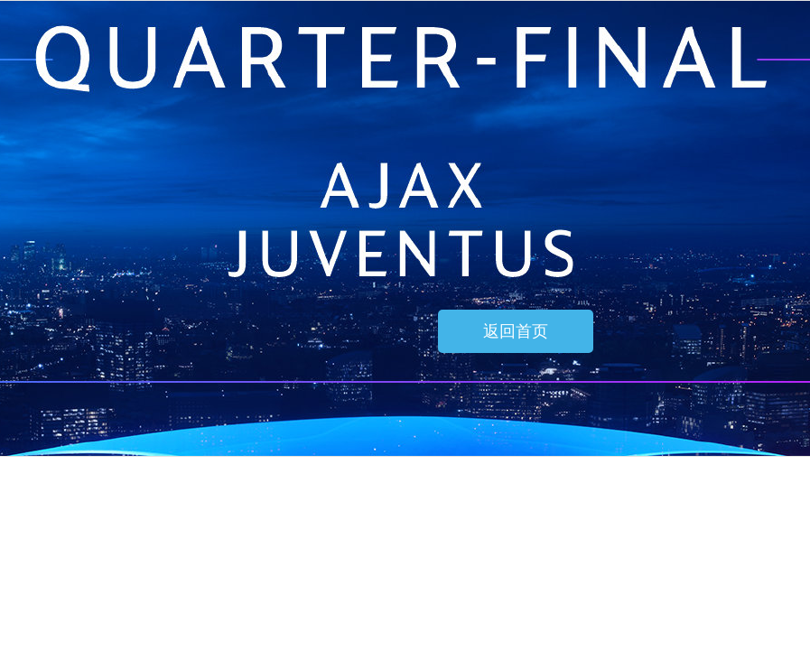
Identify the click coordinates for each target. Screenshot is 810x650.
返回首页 (515, 331)
